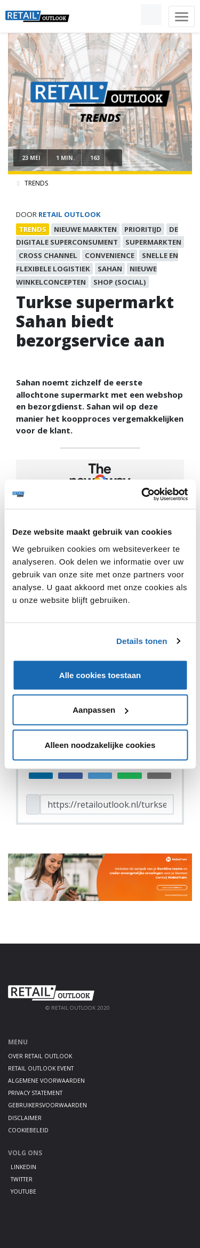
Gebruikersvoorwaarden (47, 1105)
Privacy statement (35, 1093)
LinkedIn (23, 1167)
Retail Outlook (69, 214)
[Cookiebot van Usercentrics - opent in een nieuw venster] (142, 494)
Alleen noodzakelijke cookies (100, 744)
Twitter (22, 1179)
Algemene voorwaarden (46, 1080)
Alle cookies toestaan (100, 674)
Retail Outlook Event (41, 1068)
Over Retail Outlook (40, 1056)
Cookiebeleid (28, 1130)
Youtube (23, 1191)
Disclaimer (25, 1118)
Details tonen (141, 641)
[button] (126, 15)
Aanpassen (100, 709)
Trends (36, 183)
